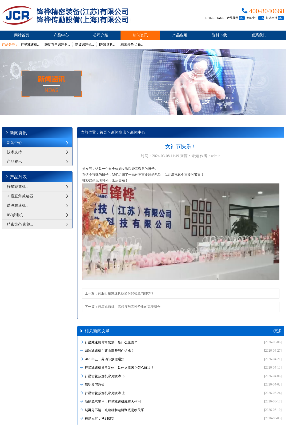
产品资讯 (39, 161)
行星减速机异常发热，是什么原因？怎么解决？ (181, 367)
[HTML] (210, 18)
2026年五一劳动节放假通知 (181, 359)
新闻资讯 (140, 35)
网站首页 (21, 35)
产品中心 (61, 35)
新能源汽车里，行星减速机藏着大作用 (181, 401)
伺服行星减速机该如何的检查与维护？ (126, 293)
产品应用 (179, 35)
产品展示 (236, 18)
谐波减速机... (84, 44)
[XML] (221, 18)
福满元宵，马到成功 (181, 418)
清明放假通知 (181, 384)
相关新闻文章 (181, 330)
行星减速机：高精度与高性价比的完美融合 (129, 307)
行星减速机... (30, 44)
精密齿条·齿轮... (132, 44)
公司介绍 (100, 35)
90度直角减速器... (57, 44)
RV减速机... (107, 44)
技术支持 (275, 18)
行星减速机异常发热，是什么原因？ (181, 342)
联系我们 (258, 35)
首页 (103, 132)
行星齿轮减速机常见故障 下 (181, 376)
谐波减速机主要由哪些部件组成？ (181, 350)
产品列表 (15, 176)
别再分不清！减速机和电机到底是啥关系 (181, 410)
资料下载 (219, 35)
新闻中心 (255, 18)
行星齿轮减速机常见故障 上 (181, 393)
